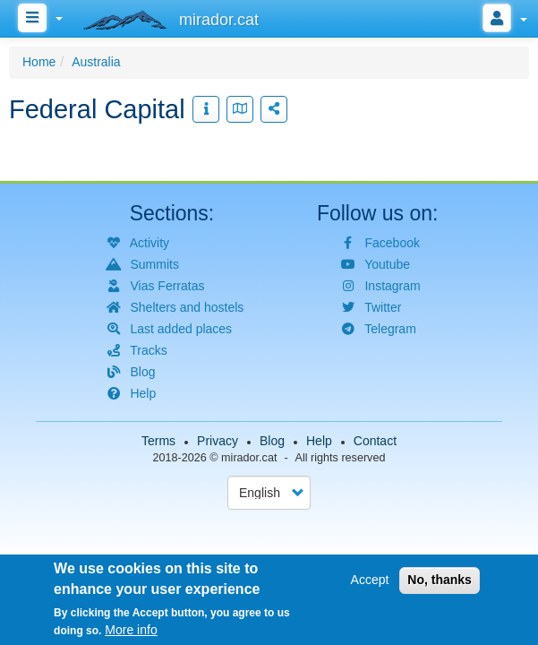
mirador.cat (249, 458)
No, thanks (439, 582)
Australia (96, 62)
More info (131, 632)
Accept (370, 582)
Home (39, 62)
